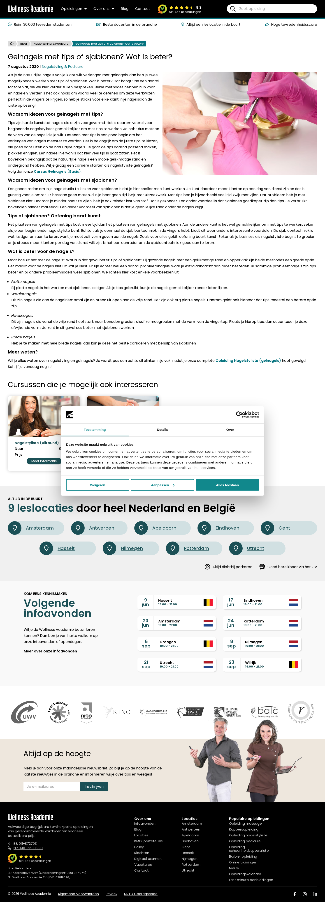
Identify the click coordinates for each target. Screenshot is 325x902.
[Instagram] (304, 894)
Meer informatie (44, 461)
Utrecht (246, 548)
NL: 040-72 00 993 (28, 848)
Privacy (111, 893)
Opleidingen (74, 8)
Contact (142, 8)
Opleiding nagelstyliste (248, 835)
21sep (146, 664)
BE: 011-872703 (25, 843)
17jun (230, 602)
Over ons (103, 8)
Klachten (141, 852)
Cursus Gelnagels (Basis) (57, 171)
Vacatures (143, 864)
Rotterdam (187, 548)
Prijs (18, 455)
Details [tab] (162, 429)
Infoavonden (145, 823)
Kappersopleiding (243, 829)
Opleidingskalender (245, 874)
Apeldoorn (155, 528)
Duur (19, 449)
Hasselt (57, 548)
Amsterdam (31, 528)
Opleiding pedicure (245, 841)
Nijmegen (123, 548)
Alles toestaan (227, 485)
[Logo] (30, 11)
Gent (275, 528)
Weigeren (97, 485)
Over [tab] (230, 429)
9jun (145, 602)
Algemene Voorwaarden (78, 893)
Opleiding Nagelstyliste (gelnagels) (248, 360)
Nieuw (234, 868)
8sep (146, 643)
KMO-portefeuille (148, 841)
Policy (139, 847)
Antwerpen (92, 528)
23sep (231, 664)
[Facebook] (294, 894)
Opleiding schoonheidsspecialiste (249, 849)
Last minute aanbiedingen (251, 879)
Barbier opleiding (243, 856)
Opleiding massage (245, 823)
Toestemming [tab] (95, 429)
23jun (145, 622)
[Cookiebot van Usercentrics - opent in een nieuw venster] (239, 414)
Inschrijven (94, 786)
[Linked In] (315, 894)
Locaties (141, 835)
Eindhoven (218, 528)
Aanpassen (162, 485)
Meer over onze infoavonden (50, 651)
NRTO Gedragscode (141, 893)
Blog (124, 8)
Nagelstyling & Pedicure (51, 43)
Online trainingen (243, 862)
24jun (230, 622)
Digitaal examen (148, 858)
